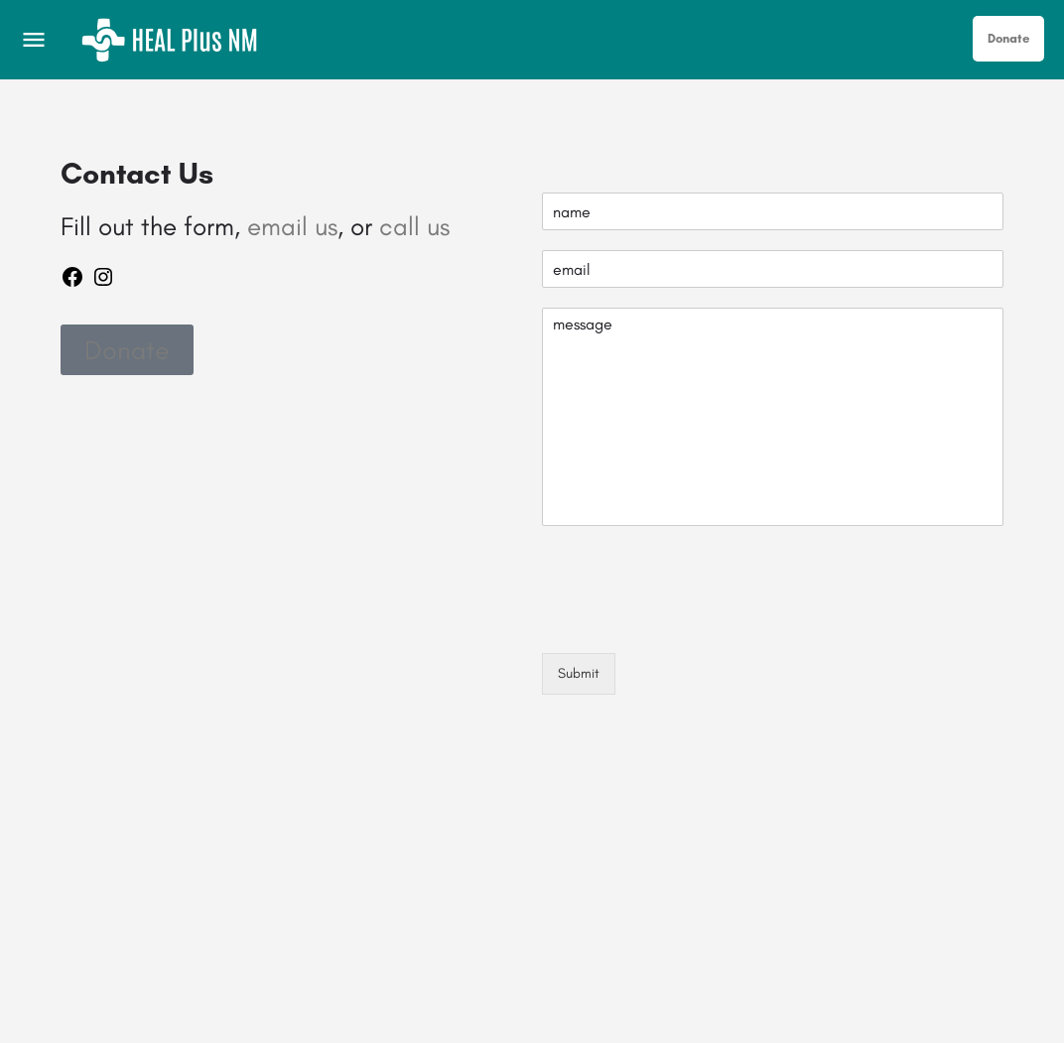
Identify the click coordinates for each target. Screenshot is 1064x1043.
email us (292, 226)
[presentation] (693, 620)
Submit (578, 673)
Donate (1008, 38)
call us (414, 226)
